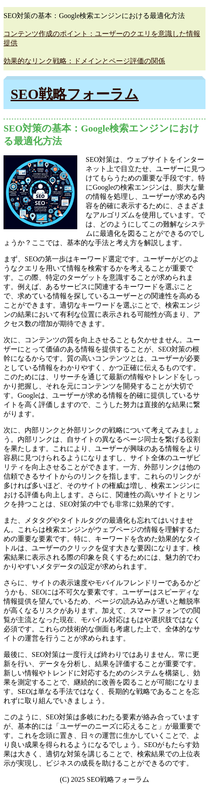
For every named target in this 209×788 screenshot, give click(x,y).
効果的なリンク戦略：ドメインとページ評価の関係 (84, 61)
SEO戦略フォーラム (75, 94)
